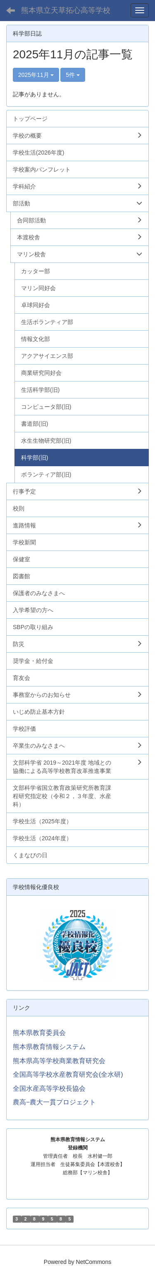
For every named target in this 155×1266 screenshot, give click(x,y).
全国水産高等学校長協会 (49, 1088)
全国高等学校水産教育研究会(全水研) (68, 1074)
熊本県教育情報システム (49, 1046)
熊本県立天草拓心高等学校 (65, 10)
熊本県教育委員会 (39, 1032)
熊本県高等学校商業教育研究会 (59, 1060)
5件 (73, 75)
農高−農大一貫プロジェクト (54, 1102)
